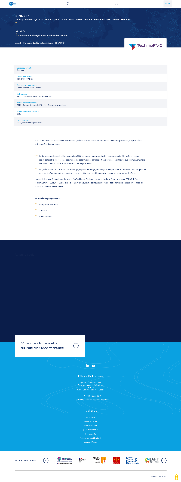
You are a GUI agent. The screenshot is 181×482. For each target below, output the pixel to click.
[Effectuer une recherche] (68, 4)
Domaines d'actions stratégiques (38, 43)
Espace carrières (90, 425)
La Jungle (163, 476)
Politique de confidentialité (90, 438)
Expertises (90, 417)
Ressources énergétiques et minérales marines (44, 35)
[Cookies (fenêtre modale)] (176, 477)
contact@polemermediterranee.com (92, 399)
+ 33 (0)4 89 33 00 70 (92, 395)
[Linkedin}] (87, 365)
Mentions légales (90, 442)
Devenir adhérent (90, 421)
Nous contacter (91, 434)
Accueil (18, 43)
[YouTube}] (93, 365)
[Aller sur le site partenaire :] (64, 460)
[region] (91, 43)
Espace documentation (91, 430)
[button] (116, 4)
